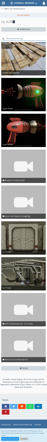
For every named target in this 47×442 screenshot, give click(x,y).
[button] (3, 3)
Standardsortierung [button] (14, 38)
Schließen (24, 439)
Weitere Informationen (10, 439)
